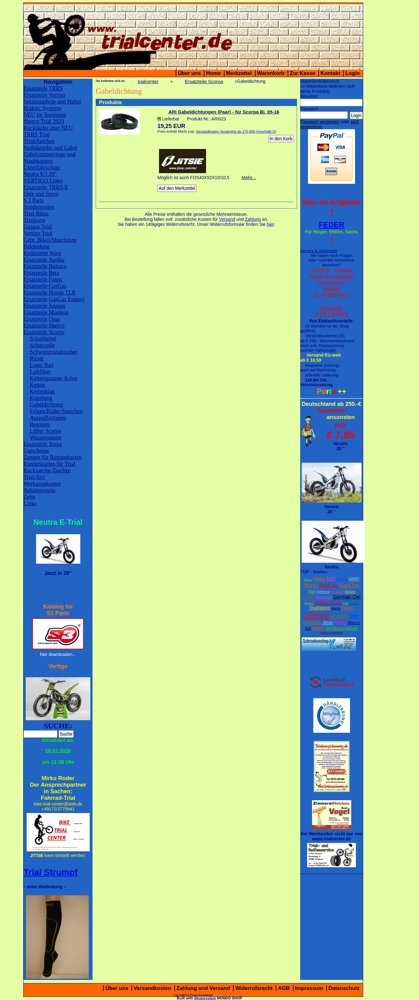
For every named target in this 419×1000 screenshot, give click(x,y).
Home (213, 73)
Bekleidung (37, 246)
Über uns (189, 73)
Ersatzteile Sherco (44, 325)
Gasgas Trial (38, 227)
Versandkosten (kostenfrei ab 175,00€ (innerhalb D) (236, 131)
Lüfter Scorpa (45, 431)
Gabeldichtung (46, 405)
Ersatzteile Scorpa (44, 332)
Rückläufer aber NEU (48, 128)
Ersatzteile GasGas (45, 286)
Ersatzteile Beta (41, 273)
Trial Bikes (36, 213)
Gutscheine (36, 451)
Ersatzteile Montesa (46, 312)
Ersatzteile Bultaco (45, 266)
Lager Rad (41, 365)
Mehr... (248, 177)
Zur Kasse (302, 73)
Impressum (309, 988)
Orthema (323, 591)
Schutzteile (42, 345)
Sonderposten (39, 207)
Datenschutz (344, 988)
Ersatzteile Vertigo (44, 95)
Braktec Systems (42, 108)
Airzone (350, 591)
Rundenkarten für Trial (49, 464)
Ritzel (36, 358)
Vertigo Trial (38, 233)
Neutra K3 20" (40, 174)
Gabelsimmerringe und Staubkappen (49, 157)
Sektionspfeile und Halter (52, 101)
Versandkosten (152, 988)
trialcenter (148, 81)
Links (30, 503)
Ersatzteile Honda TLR (50, 293)
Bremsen (40, 424)
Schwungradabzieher (53, 352)
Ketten (37, 385)
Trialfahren (320, 607)
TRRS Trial (37, 134)
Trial (311, 591)
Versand (227, 219)
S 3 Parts (34, 200)
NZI (331, 579)
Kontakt (330, 73)
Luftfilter (40, 372)
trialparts (340, 616)
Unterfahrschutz (42, 167)
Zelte (29, 497)
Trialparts (34, 220)
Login (352, 73)
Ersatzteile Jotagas (44, 306)
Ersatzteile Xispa (43, 444)
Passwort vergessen (320, 121)
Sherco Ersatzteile (331, 632)
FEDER (331, 225)
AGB (283, 988)
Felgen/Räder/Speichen (56, 411)
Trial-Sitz (34, 477)
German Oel (346, 596)
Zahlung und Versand (203, 988)
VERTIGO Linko (43, 181)
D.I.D (309, 597)
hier (270, 224)
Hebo (320, 579)
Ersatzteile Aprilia (44, 260)
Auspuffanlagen (48, 418)
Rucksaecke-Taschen (47, 470)
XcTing (342, 579)
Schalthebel (43, 339)
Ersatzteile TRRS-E (46, 187)
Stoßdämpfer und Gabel (50, 148)
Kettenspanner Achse (53, 378)
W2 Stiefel (337, 591)
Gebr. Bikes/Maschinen (50, 240)
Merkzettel (239, 73)
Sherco (308, 579)
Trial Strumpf (51, 872)
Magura (329, 585)
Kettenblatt (42, 391)
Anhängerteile (40, 490)
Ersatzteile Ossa (42, 319)
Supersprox (324, 597)
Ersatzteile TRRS (43, 88)
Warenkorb (270, 73)
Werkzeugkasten (42, 484)
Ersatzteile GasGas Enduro (54, 299)
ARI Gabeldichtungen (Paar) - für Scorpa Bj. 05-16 (223, 111)
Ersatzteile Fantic (43, 279)
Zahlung (253, 219)
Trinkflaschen (39, 141)
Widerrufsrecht (254, 988)
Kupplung (41, 398)
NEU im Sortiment (45, 115)
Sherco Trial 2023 (44, 121)
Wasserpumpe (45, 437)
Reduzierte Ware (42, 253)
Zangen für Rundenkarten (53, 457)
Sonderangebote (342, 628)
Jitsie (327, 622)
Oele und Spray (41, 194)
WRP (353, 579)
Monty (311, 585)
